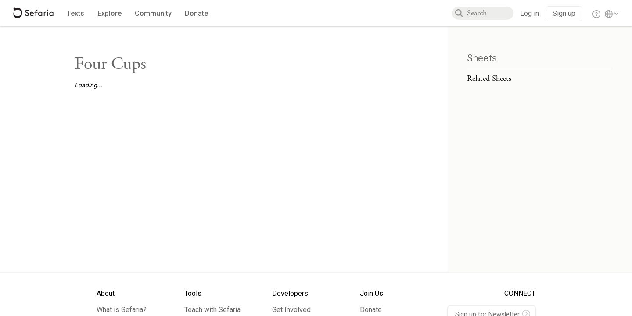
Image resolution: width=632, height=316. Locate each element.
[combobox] (490, 13)
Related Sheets (489, 78)
